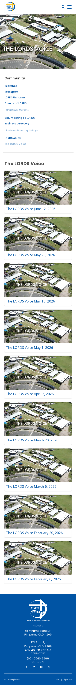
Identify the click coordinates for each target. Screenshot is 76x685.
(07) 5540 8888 (38, 658)
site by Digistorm (64, 679)
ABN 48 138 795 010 (38, 650)
